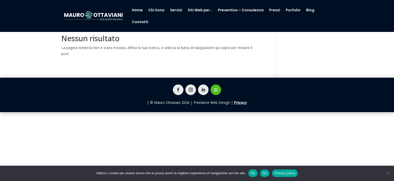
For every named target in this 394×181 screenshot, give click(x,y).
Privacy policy (284, 173)
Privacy (240, 102)
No (265, 173)
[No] (387, 173)
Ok (253, 173)
